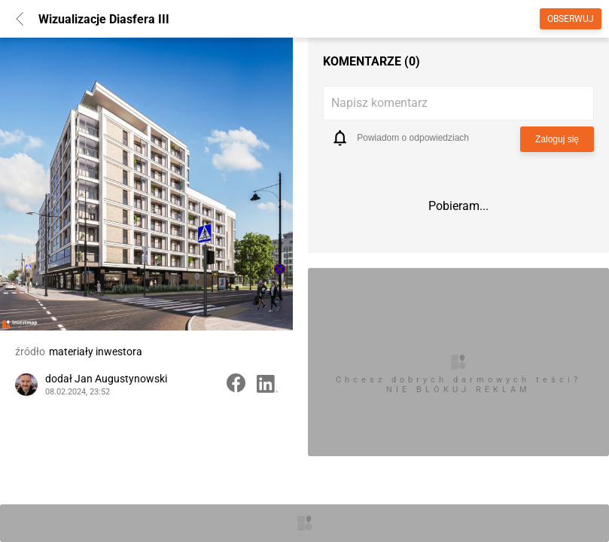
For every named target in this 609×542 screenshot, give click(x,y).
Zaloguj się (557, 139)
